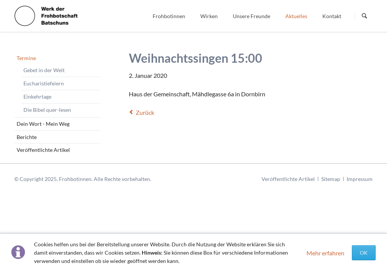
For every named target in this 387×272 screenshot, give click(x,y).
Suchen (364, 16)
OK (364, 252)
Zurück (145, 112)
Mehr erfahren (325, 253)
